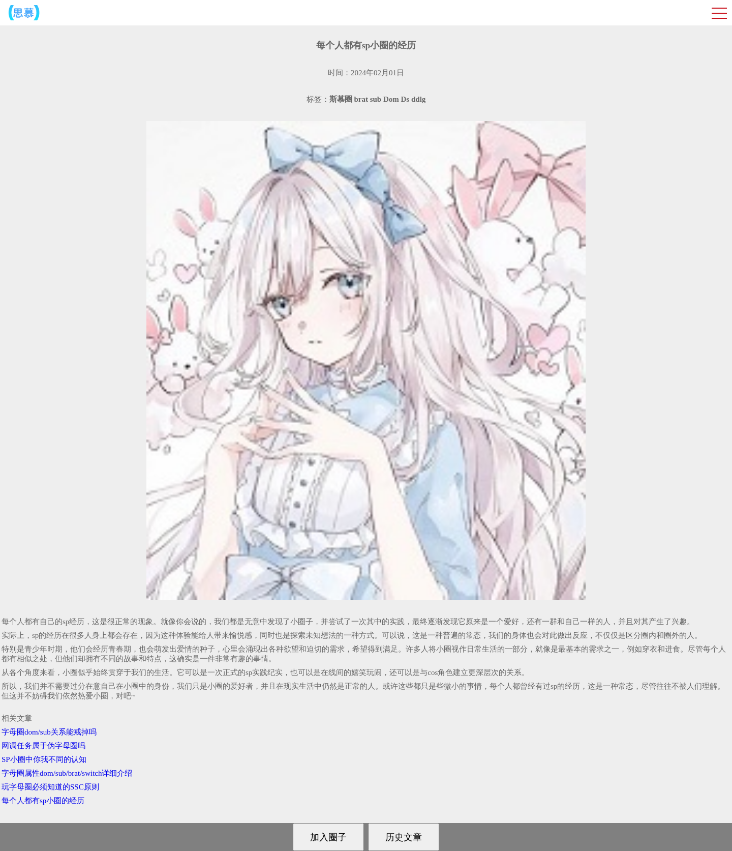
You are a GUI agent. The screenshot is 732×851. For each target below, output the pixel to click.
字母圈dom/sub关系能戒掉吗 (49, 732)
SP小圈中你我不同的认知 (44, 759)
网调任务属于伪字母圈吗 (43, 746)
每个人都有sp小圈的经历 (43, 801)
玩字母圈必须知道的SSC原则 (50, 787)
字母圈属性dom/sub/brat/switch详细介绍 (67, 773)
